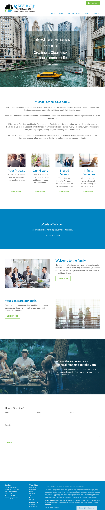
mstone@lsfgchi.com (11, 498)
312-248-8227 (13, 487)
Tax (30, 496)
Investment (32, 489)
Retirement (32, 487)
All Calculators (33, 506)
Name (7, 413)
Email (39, 413)
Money (31, 498)
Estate (31, 491)
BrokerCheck (80, 486)
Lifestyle (31, 500)
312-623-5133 (14, 489)
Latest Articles (33, 502)
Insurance (32, 493)
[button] (53, 13)
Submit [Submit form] (10, 442)
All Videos (32, 504)
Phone (72, 413)
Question (8, 425)
